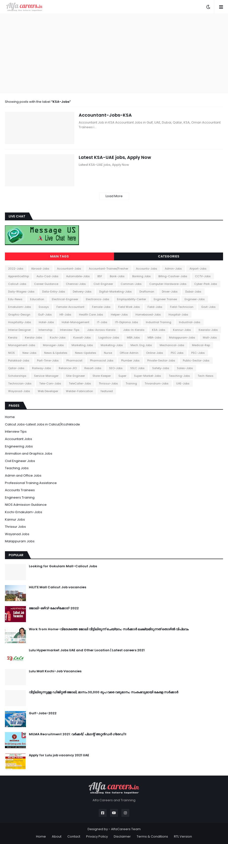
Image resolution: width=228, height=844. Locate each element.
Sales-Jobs (185, 368)
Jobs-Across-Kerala (101, 330)
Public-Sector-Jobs (196, 360)
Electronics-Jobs (97, 299)
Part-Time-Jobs (48, 360)
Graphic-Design (19, 314)
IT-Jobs (102, 322)
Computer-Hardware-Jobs (168, 284)
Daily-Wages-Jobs (21, 292)
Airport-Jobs (198, 269)
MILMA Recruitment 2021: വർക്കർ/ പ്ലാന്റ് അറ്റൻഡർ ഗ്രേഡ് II (77, 734)
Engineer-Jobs (195, 299)
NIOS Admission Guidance (26, 504)
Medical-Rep (201, 345)
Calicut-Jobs (17, 284)
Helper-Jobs (119, 314)
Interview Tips (16, 431)
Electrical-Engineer (65, 299)
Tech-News (205, 376)
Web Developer (48, 391)
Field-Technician (181, 307)
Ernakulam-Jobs (19, 307)
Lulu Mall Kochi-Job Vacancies (55, 671)
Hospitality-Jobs (19, 322)
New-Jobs (29, 353)
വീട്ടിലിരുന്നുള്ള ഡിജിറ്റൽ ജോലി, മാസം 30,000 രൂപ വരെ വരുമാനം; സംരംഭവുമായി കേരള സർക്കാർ (103, 692)
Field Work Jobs (129, 307)
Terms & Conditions (152, 836)
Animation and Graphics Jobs (28, 453)
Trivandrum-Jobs (157, 383)
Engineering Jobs (19, 446)
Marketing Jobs (82, 345)
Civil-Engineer (103, 284)
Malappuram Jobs (20, 541)
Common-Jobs (131, 284)
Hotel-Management (75, 322)
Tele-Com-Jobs (50, 383)
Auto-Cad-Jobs (47, 276)
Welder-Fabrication (79, 391)
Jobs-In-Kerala (133, 330)
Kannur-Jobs (182, 330)
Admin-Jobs (173, 269)
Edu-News (15, 299)
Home (10, 417)
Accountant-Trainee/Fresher (108, 269)
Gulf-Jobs (45, 314)
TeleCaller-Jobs (80, 383)
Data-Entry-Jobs (53, 292)
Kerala (12, 337)
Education (37, 299)
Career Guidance (46, 284)
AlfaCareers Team (126, 829)
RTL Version (183, 836)
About (56, 836)
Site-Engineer (75, 376)
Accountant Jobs (18, 439)
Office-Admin (129, 353)
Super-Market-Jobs (147, 376)
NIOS (11, 353)
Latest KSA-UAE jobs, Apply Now (115, 157)
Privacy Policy (97, 836)
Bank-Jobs (117, 276)
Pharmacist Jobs (102, 360)
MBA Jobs (133, 337)
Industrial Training (158, 322)
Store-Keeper (102, 376)
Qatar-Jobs (16, 368)
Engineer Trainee (165, 299)
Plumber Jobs (130, 360)
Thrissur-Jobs (108, 383)
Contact (73, 836)
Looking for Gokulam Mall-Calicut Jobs (63, 566)
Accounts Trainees (20, 490)
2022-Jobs (15, 269)
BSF (99, 276)
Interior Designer (19, 330)
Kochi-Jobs (58, 337)
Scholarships (17, 376)
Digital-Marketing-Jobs (115, 292)
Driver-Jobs (170, 292)
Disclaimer (122, 836)
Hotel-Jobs (46, 322)
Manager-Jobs (53, 345)
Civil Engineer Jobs (20, 461)
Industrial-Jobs (189, 322)
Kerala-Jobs (33, 337)
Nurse (108, 353)
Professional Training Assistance (31, 483)
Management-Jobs (21, 345)
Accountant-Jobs (69, 269)
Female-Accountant (70, 307)
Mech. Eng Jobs (141, 345)
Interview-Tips (69, 330)
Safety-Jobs (160, 368)
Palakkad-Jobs (18, 360)
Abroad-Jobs (40, 269)
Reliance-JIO (68, 368)
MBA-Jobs (154, 337)
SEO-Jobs (116, 368)
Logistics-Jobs (108, 337)
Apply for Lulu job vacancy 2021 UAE (59, 755)
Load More (114, 196)
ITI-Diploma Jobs (126, 322)
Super (122, 376)
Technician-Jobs (20, 383)
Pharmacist (74, 360)
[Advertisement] (114, 53)
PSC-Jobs (198, 353)
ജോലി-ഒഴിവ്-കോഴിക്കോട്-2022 (54, 608)
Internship (45, 330)
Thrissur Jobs (15, 526)
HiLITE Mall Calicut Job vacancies (57, 587)
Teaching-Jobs (179, 376)
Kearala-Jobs (208, 330)
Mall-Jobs (210, 337)
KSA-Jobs (158, 330)
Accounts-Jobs (146, 269)
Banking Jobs (141, 276)
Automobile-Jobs (78, 276)
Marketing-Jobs (112, 345)
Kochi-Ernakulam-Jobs (23, 512)
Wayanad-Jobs (19, 391)
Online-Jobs (154, 353)
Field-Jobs (155, 307)
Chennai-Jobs (76, 284)
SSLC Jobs (137, 368)
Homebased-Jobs (148, 314)
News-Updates (85, 353)
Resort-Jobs (92, 368)
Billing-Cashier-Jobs (172, 276)
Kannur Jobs (15, 519)
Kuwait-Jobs (82, 337)
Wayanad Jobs (17, 534)
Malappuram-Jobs (182, 337)
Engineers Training (20, 497)
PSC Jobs (177, 353)
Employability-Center (131, 299)
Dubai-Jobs (193, 292)
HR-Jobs (65, 314)
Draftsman (146, 292)
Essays (44, 307)
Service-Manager (46, 376)
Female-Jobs (101, 307)
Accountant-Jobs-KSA (105, 115)
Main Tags (59, 256)
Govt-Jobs (208, 307)
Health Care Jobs (91, 314)
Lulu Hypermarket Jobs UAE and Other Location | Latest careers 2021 (87, 650)
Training (131, 383)
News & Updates (55, 353)
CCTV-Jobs (203, 276)
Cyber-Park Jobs (205, 284)
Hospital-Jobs (178, 314)
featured (107, 391)
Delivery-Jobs (82, 292)
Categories (168, 256)
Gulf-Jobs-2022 (43, 713)
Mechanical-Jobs (172, 345)
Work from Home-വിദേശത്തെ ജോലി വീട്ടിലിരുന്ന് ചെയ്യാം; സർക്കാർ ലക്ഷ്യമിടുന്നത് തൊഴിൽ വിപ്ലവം (109, 629)
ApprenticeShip (18, 276)
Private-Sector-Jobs (161, 360)
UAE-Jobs (183, 383)
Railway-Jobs (41, 368)
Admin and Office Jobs (23, 475)
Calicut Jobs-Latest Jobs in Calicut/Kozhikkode (42, 424)
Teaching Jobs (17, 468)
